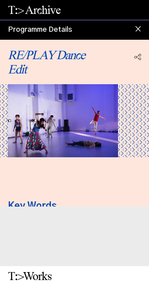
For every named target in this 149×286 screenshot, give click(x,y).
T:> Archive (34, 9)
